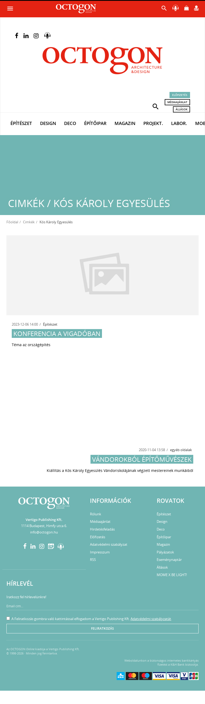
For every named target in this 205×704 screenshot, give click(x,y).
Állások (181, 109)
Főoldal (12, 222)
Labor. (179, 123)
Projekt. (153, 123)
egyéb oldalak (181, 449)
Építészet (21, 123)
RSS (93, 559)
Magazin (125, 123)
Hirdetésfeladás (102, 529)
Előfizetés (179, 95)
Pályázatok (165, 552)
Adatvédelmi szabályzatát (151, 618)
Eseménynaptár (169, 559)
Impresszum (100, 552)
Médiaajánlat (177, 102)
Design (48, 123)
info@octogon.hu (44, 532)
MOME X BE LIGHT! (172, 574)
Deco (70, 123)
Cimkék (29, 222)
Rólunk (95, 514)
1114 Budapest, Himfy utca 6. (44, 525)
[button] (156, 106)
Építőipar (95, 123)
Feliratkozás (102, 628)
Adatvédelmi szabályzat (108, 544)
